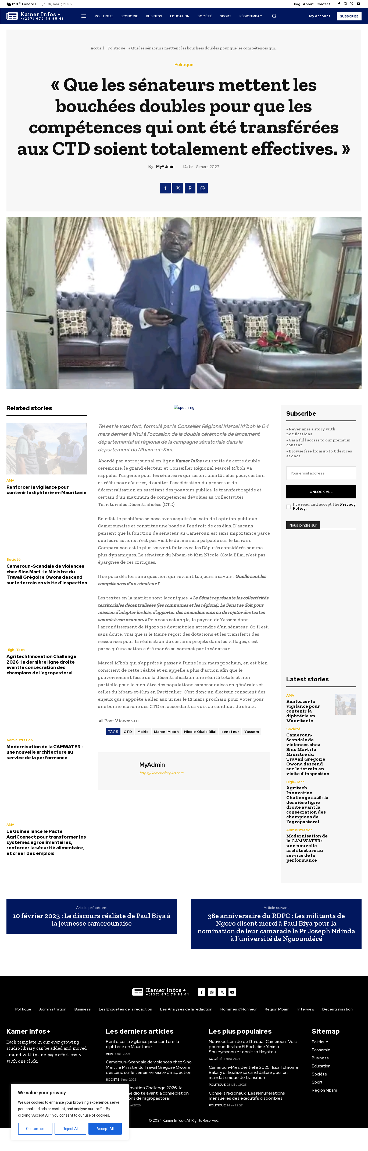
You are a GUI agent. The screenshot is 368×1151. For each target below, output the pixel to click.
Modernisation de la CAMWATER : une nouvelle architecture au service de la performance (44, 752)
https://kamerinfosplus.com (161, 773)
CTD (128, 731)
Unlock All (321, 492)
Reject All (70, 1129)
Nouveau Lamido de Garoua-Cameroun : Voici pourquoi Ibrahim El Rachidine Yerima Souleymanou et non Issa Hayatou (253, 1047)
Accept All (105, 1129)
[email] (321, 473)
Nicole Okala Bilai (200, 731)
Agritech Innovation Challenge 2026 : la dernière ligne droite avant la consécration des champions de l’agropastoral (41, 664)
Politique (116, 48)
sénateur (230, 731)
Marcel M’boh (166, 731)
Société (13, 559)
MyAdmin (165, 166)
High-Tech (15, 650)
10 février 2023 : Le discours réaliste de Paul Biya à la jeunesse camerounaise (91, 919)
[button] (274, 15)
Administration (19, 740)
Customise (35, 1129)
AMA (10, 480)
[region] (70, 1112)
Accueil (97, 48)
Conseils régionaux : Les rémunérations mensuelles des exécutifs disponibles (247, 1095)
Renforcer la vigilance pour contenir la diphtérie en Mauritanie (46, 489)
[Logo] (35, 16)
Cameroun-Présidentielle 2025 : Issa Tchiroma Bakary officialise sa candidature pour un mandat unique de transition (253, 1072)
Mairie (143, 731)
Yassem (251, 731)
